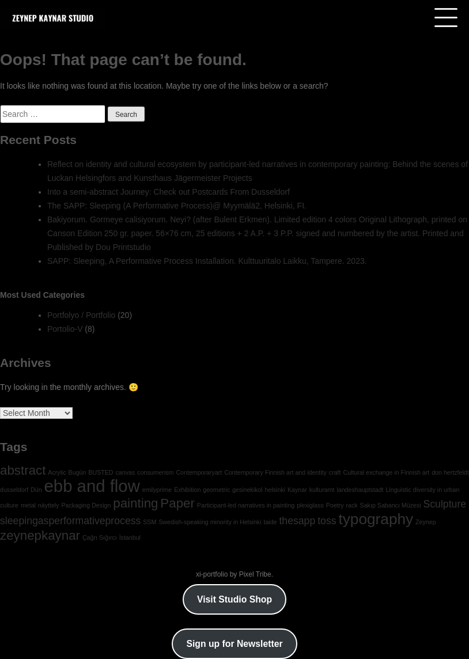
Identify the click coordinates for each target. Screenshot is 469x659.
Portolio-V (64, 329)
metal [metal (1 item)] (28, 505)
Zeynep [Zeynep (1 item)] (425, 521)
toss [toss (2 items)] (326, 521)
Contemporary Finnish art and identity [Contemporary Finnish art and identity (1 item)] (275, 472)
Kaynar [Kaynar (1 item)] (297, 489)
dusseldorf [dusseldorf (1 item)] (14, 489)
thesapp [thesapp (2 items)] (297, 521)
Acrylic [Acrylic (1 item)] (57, 472)
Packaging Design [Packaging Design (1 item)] (86, 505)
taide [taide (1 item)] (270, 521)
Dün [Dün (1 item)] (36, 489)
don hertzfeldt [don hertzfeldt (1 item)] (450, 472)
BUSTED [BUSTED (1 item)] (100, 472)
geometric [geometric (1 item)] (216, 489)
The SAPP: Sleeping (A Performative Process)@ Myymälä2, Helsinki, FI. (177, 205)
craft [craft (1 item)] (335, 472)
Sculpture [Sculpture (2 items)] (445, 504)
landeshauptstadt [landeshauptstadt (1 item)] (359, 489)
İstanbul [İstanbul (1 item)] (130, 537)
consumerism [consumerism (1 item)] (155, 472)
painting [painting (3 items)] (135, 503)
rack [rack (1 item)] (352, 505)
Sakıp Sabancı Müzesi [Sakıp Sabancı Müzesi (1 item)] (390, 505)
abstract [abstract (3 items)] (23, 470)
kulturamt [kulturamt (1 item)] (322, 489)
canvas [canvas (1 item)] (125, 472)
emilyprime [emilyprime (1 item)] (157, 489)
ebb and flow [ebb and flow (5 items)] (92, 485)
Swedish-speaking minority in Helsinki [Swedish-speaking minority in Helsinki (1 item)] (209, 521)
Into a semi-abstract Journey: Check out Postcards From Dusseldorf (168, 191)
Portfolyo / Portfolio (81, 315)
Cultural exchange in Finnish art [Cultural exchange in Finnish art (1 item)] (386, 472)
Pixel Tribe (255, 574)
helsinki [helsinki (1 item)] (275, 489)
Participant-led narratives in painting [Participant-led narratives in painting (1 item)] (245, 505)
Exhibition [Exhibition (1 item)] (187, 489)
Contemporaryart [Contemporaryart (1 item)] (199, 472)
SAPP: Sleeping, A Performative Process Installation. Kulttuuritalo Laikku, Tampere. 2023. (207, 261)
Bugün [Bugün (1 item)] (77, 472)
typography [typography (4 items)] (375, 519)
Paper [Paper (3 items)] (177, 503)
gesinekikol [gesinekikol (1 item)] (247, 489)
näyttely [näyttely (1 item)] (48, 505)
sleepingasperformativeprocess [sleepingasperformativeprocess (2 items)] (70, 521)
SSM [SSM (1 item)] (149, 521)
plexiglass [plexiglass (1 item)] (310, 505)
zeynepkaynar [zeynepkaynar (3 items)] (40, 535)
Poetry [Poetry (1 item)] (335, 505)
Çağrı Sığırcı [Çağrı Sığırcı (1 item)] (99, 537)
